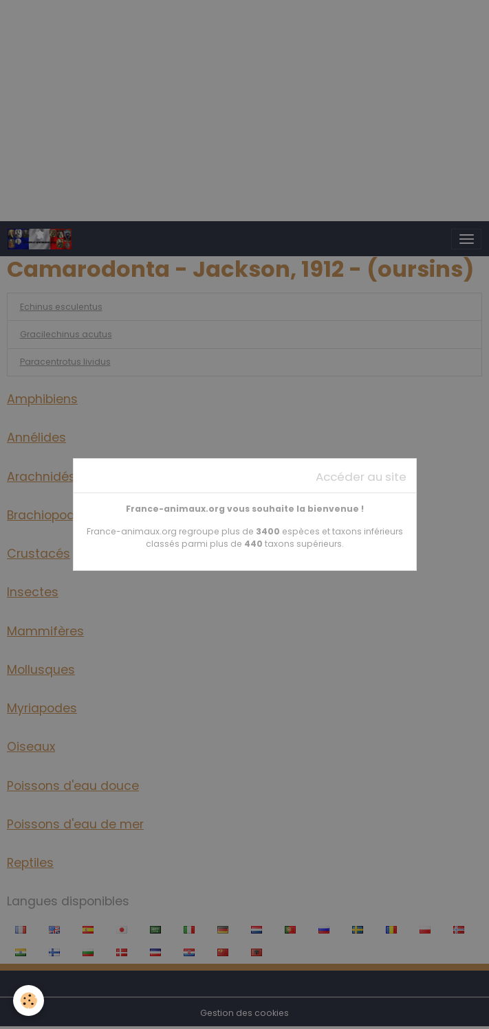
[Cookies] (29, 1000)
